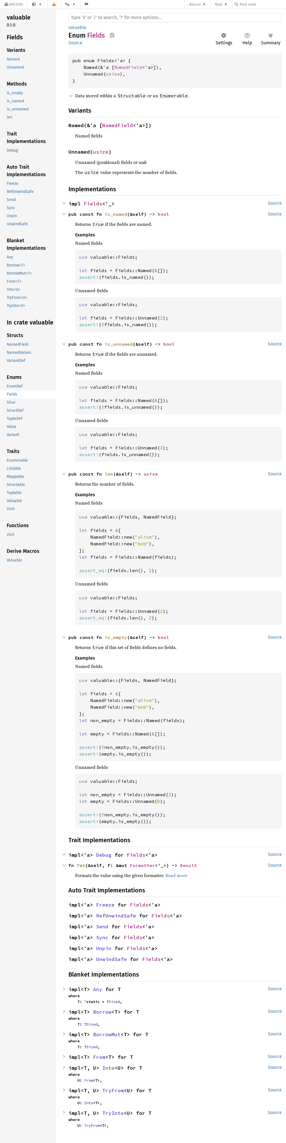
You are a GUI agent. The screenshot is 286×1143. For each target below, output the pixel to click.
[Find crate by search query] (262, 4)
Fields (93, 203)
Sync (102, 937)
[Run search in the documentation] (175, 17)
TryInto (113, 1113)
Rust (218, 4)
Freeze (105, 905)
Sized (114, 1001)
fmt (81, 865)
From (99, 1057)
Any (97, 989)
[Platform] (70, 4)
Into (108, 1068)
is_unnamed (119, 344)
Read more (176, 875)
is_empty (116, 637)
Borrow (102, 1012)
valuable (77, 27)
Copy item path (112, 35)
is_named (116, 214)
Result (188, 865)
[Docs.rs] (13, 4)
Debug (103, 855)
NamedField (128, 67)
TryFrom (113, 1090)
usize (113, 74)
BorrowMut (107, 1034)
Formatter (142, 865)
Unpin (103, 948)
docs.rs (195, 4)
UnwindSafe (111, 959)
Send (102, 926)
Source (75, 42)
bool (163, 214)
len (109, 474)
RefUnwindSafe (116, 915)
